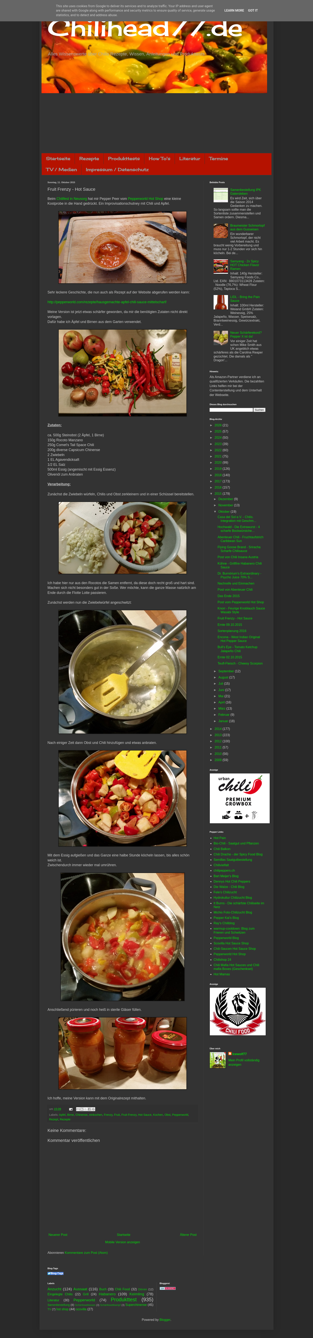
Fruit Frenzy (129, 1114)
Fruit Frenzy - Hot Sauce (235, 618)
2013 (219, 735)
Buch (102, 1289)
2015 (219, 493)
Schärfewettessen (85, 1304)
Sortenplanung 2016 (232, 631)
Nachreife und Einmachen (236, 583)
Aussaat (80, 1289)
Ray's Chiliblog (224, 923)
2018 (219, 475)
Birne (70, 1114)
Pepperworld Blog (226, 938)
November (226, 505)
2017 (219, 481)
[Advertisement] (156, 123)
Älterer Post (188, 1234)
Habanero (107, 1294)
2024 (219, 437)
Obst (167, 1114)
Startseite (58, 158)
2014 (219, 729)
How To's (159, 158)
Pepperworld (180, 1114)
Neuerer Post (58, 1234)
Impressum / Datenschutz (117, 169)
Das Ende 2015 (229, 596)
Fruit (117, 1114)
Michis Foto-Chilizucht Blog (233, 912)
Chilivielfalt (221, 865)
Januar (223, 721)
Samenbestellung (59, 1304)
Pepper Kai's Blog (226, 917)
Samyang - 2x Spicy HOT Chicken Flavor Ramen (244, 265)
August (223, 677)
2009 (219, 760)
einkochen (95, 1114)
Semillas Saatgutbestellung (233, 859)
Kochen (158, 1114)
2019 (219, 468)
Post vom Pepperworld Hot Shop (241, 602)
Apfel (62, 1114)
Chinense (81, 1114)
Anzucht (54, 1289)
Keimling (137, 1294)
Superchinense (136, 1304)
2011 (219, 747)
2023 (219, 444)
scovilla (81, 1309)
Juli (221, 683)
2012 (219, 741)
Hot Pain (220, 838)
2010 (219, 753)
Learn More (234, 10)
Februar (224, 714)
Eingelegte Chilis (60, 1294)
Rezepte (89, 158)
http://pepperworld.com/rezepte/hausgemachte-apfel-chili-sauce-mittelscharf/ (107, 302)
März (222, 708)
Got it (253, 10)
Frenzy (108, 1114)
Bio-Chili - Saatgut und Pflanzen (236, 843)
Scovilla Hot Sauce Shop (231, 943)
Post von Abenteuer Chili (235, 589)
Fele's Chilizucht (225, 892)
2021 (219, 456)
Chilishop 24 (222, 959)
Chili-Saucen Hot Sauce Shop (235, 948)
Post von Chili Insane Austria (238, 557)
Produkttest (124, 1299)
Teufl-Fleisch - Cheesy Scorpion (240, 663)
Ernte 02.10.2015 (230, 657)
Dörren (142, 1289)
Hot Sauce (145, 1114)
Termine (218, 158)
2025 (219, 431)
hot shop (62, 1309)
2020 (219, 462)
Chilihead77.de (145, 27)
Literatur (189, 158)
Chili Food (122, 1289)
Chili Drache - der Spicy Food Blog (238, 854)
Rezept (53, 1119)
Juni (221, 690)
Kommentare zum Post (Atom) (86, 1252)
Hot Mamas (222, 974)
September (226, 671)
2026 (219, 425)
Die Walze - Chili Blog (229, 887)
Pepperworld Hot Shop (145, 199)
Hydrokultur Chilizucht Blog (233, 897)
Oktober (224, 511)
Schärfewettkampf (110, 1304)
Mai (221, 696)
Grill (85, 1294)
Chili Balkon (222, 849)
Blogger (164, 1319)
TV (49, 1309)
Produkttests (124, 158)
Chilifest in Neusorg (71, 199)
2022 (219, 450)
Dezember (226, 499)
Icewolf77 (239, 1054)
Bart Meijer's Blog (226, 876)
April (222, 702)
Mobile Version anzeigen (122, 1242)
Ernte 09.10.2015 (230, 624)
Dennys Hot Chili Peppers (232, 881)
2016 (219, 487)
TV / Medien (61, 169)
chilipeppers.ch (224, 870)
